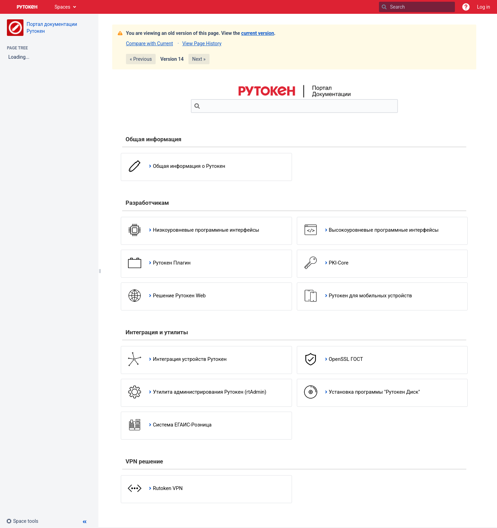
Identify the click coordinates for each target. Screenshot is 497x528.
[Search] (384, 7)
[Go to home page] (27, 7)
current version (257, 33)
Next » (199, 59)
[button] (466, 7)
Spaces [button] (62, 7)
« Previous (141, 59)
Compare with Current (149, 43)
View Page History (201, 43)
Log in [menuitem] (483, 7)
